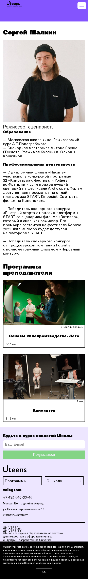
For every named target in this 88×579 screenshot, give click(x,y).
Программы (16, 481)
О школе (54, 481)
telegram (12, 490)
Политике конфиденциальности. (42, 563)
